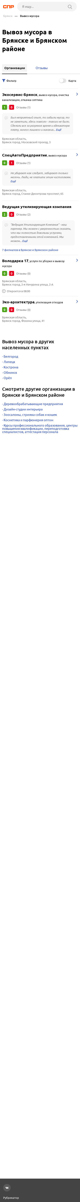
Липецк (9, 361)
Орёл (8, 378)
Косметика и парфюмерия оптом (28, 420)
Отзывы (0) (23, 273)
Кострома (11, 367)
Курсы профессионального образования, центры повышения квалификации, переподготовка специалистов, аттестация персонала (39, 428)
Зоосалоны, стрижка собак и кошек (30, 414)
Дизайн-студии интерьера (23, 409)
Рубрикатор (11, 1197)
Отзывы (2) (23, 214)
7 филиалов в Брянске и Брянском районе (30, 250)
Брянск (8, 16)
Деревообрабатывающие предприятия (33, 404)
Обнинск (10, 372)
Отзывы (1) (23, 107)
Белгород (11, 356)
